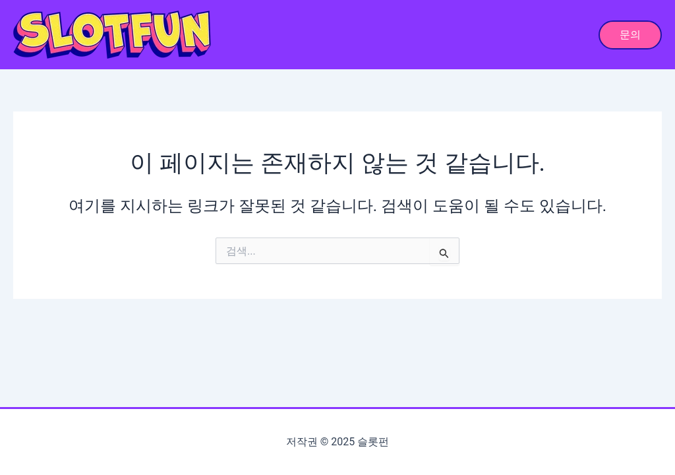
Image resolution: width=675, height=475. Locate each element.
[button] (630, 34)
